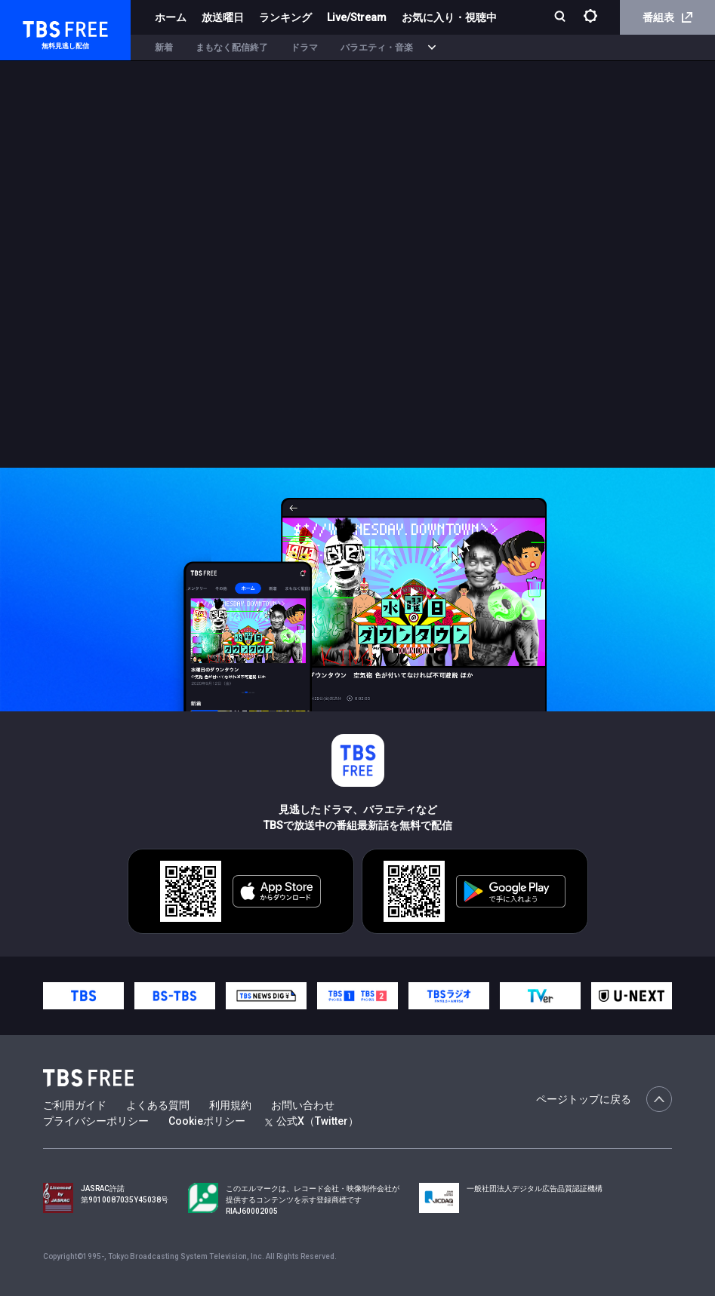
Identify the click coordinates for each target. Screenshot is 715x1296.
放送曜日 (223, 17)
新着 (164, 47)
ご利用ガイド (74, 1105)
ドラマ (304, 47)
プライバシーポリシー (96, 1121)
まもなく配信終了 (232, 47)
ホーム (170, 17)
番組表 (667, 17)
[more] (432, 48)
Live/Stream (357, 17)
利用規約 (230, 1105)
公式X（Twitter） (312, 1121)
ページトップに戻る (604, 1099)
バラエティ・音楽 (377, 47)
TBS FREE (40, 27)
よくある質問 (158, 1105)
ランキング (285, 17)
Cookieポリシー (206, 1121)
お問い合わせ (302, 1105)
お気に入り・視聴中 (449, 17)
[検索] (561, 18)
